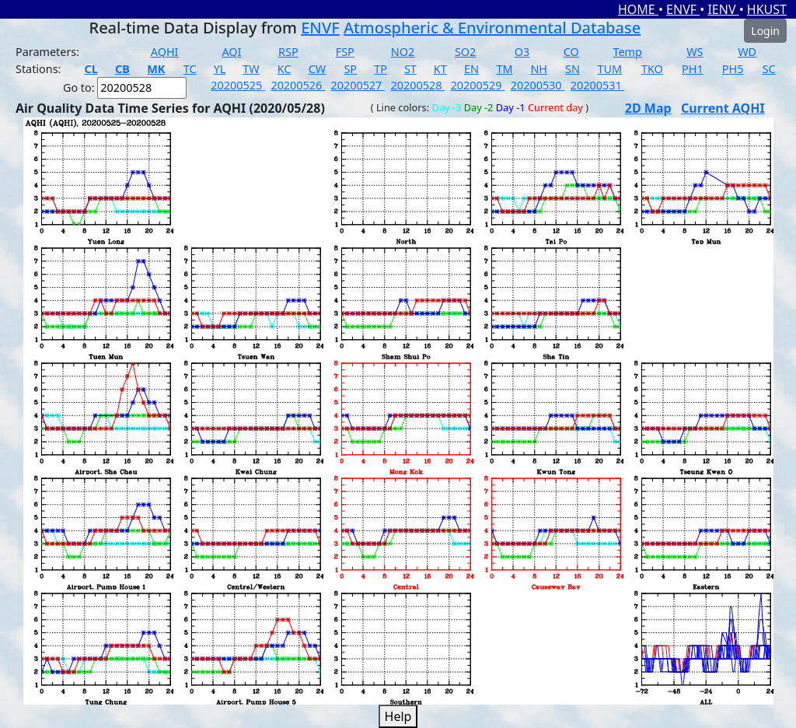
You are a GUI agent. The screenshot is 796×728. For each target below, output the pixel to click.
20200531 (598, 85)
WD (747, 51)
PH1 (692, 68)
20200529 (478, 85)
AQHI (165, 51)
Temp (627, 51)
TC (190, 68)
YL (220, 68)
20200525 (238, 85)
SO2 (465, 51)
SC (769, 68)
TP (380, 68)
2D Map (648, 108)
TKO (652, 68)
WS (694, 51)
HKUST (767, 9)
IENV (722, 9)
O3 (522, 51)
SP (350, 68)
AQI (231, 51)
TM (504, 68)
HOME (638, 9)
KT (440, 68)
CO (571, 51)
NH (538, 68)
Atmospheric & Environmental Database (492, 27)
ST (410, 68)
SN (572, 68)
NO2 (402, 51)
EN (471, 68)
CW (317, 68)
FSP (345, 51)
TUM (609, 68)
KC (285, 68)
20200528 (418, 85)
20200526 (298, 85)
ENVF (683, 9)
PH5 (733, 68)
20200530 (538, 85)
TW (251, 68)
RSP (288, 51)
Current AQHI (723, 108)
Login (765, 30)
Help (398, 716)
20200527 (357, 85)
